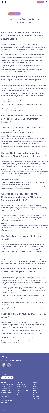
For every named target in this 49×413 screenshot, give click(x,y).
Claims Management (6, 390)
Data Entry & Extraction (6, 386)
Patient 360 (4, 398)
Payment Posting (5, 396)
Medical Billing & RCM (22, 386)
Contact (35, 394)
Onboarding (4, 402)
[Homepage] (4, 2)
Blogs (34, 386)
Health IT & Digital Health (23, 390)
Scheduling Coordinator (6, 392)
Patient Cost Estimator (6, 400)
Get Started (40, 2)
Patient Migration (5, 404)
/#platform (19, 342)
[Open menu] (46, 2)
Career (35, 390)
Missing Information (5, 388)
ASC (18, 394)
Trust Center (36, 398)
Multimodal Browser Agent (7, 384)
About (34, 384)
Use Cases (36, 388)
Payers (18, 388)
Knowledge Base (5, 394)
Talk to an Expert (7, 378)
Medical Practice (21, 384)
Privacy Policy (36, 396)
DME (18, 392)
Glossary (35, 392)
